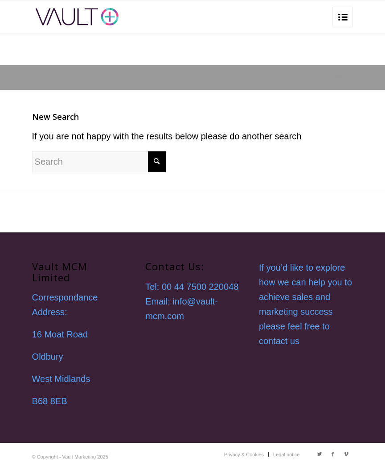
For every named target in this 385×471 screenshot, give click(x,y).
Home (295, 77)
